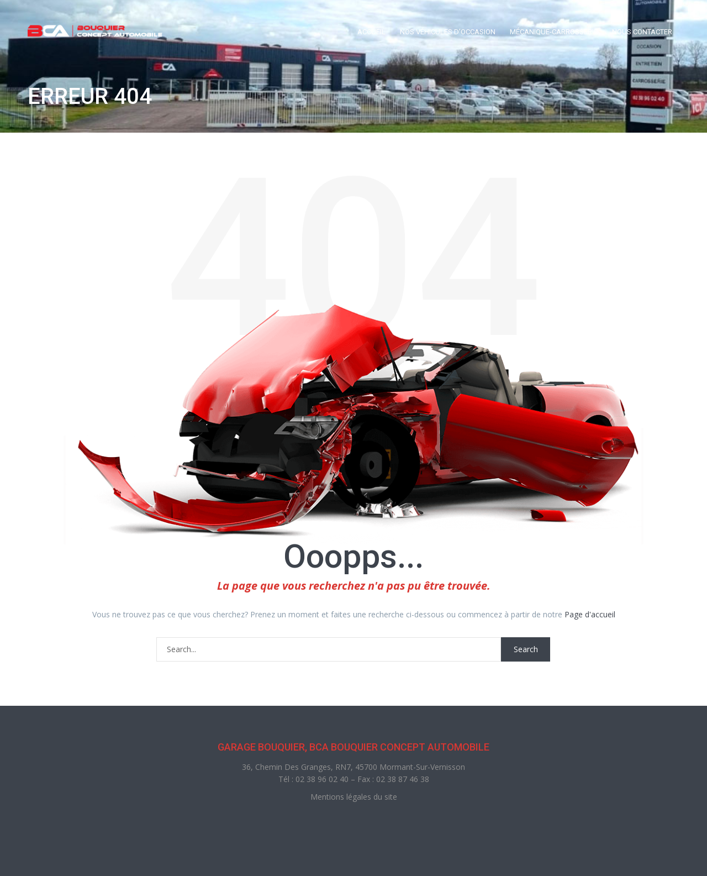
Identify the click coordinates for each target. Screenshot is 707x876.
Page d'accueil (589, 614)
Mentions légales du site (353, 796)
